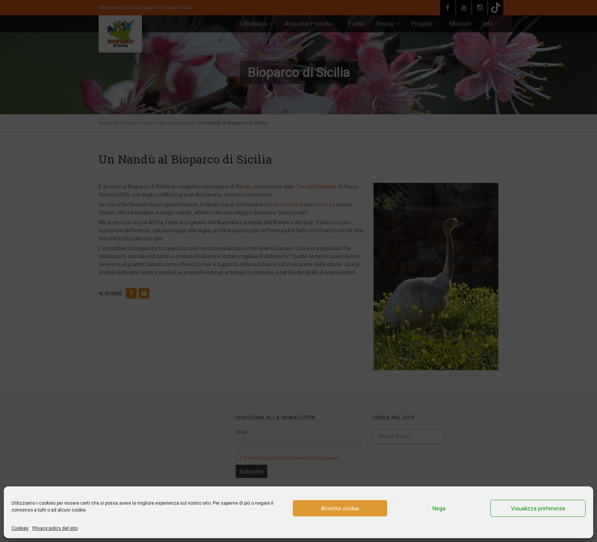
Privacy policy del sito (55, 528)
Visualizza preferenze (538, 508)
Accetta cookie (340, 508)
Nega (439, 508)
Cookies (20, 528)
